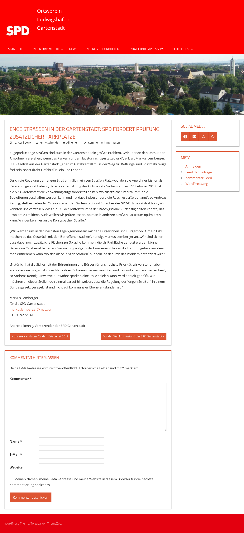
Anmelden (193, 166)
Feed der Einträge (198, 172)
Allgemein (72, 142)
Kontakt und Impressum (145, 49)
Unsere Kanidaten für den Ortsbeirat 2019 (40, 337)
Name (16, 441)
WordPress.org (196, 183)
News (73, 49)
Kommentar (21, 378)
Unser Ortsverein (47, 49)
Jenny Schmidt (49, 142)
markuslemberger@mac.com (31, 309)
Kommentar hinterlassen (104, 142)
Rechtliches (181, 49)
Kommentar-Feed (198, 178)
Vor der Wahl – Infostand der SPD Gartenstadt (132, 337)
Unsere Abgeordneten (102, 49)
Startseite (16, 49)
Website (16, 467)
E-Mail (16, 454)
